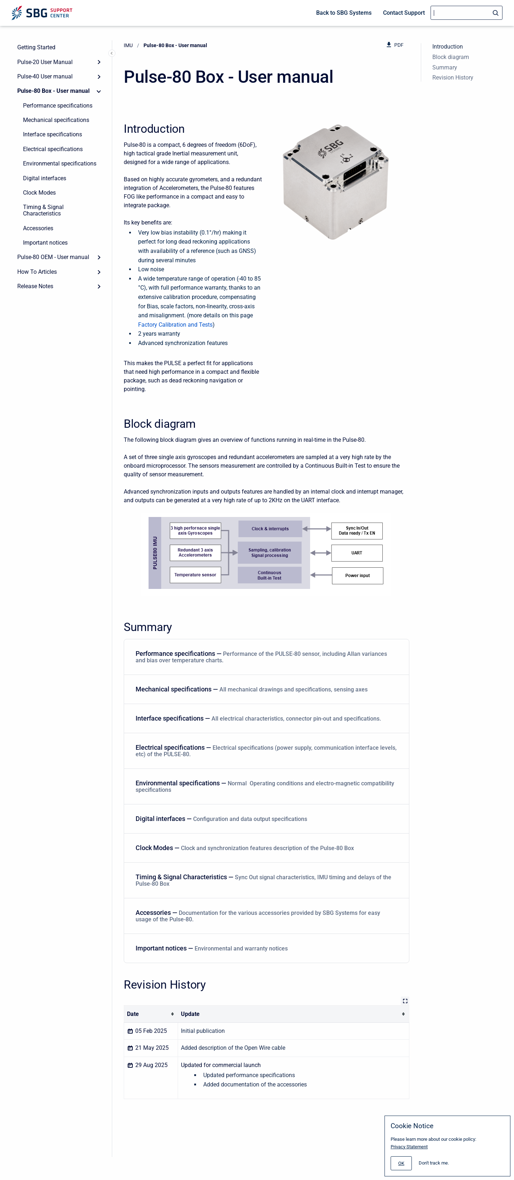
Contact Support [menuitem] (404, 12)
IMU (128, 45)
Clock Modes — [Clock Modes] (265, 848)
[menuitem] (266, 657)
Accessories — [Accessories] (265, 916)
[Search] (466, 13)
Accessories (38, 228)
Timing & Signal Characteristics (43, 210)
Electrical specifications (53, 149)
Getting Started (36, 47)
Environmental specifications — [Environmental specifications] (265, 786)
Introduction (447, 46)
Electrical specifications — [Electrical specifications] (266, 751)
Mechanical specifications (56, 120)
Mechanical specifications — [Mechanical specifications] (265, 689)
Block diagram (450, 57)
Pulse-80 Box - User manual (53, 90)
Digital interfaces (44, 178)
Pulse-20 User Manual (45, 62)
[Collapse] (99, 91)
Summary (444, 67)
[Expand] (99, 62)
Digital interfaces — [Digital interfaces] (265, 818)
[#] (401, 1163)
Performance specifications (57, 105)
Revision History (452, 77)
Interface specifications (52, 134)
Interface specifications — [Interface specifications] (265, 718)
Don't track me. (434, 1163)
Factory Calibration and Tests (175, 324)
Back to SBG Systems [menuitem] (344, 12)
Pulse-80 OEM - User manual (53, 257)
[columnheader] (151, 1014)
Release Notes (35, 286)
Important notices (45, 242)
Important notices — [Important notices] (265, 948)
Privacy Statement (409, 1146)
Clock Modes (39, 192)
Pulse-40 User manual (45, 76)
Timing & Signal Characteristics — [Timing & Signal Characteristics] (265, 880)
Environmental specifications (59, 163)
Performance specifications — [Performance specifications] (265, 657)
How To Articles (37, 271)
